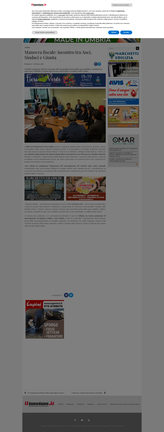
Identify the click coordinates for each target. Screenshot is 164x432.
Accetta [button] (126, 32)
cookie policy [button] (90, 13)
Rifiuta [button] (113, 32)
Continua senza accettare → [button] (122, 5)
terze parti (61, 15)
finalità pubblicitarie (44, 19)
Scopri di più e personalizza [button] (44, 32)
